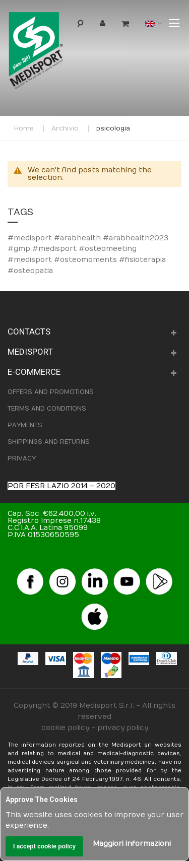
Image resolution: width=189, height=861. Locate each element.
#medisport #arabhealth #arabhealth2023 (88, 238)
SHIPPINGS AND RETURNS (49, 441)
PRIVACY (22, 458)
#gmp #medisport (43, 248)
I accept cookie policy (44, 846)
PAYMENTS (25, 425)
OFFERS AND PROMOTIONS (51, 391)
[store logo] (52, 53)
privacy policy (122, 727)
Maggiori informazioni (132, 843)
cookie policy (65, 727)
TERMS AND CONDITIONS (47, 408)
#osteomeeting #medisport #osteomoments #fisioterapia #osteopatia (87, 259)
